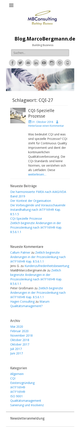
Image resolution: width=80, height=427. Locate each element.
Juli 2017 (16, 349)
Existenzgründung (22, 383)
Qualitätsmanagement (25, 401)
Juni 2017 (16, 353)
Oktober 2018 (19, 340)
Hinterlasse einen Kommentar (46, 126)
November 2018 (21, 335)
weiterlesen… (37, 174)
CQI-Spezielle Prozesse (26, 218)
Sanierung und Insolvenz (27, 405)
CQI (12, 378)
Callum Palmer (20, 252)
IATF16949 (17, 387)
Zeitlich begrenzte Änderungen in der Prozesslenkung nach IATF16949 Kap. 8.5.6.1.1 (36, 227)
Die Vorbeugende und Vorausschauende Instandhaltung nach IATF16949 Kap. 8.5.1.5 (37, 209)
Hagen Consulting (22, 301)
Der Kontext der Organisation (30, 201)
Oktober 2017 (19, 344)
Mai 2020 (16, 326)
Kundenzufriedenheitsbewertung (47, 266)
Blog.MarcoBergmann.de (45, 39)
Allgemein (17, 374)
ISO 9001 (16, 396)
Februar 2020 (19, 331)
